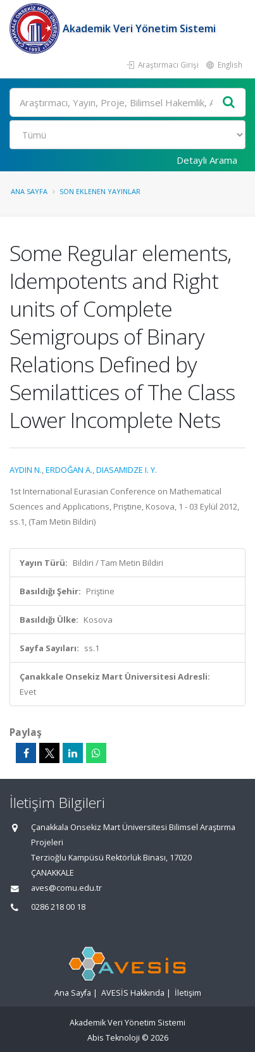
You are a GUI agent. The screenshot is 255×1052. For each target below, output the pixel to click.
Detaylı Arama (207, 160)
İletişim (188, 993)
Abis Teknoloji (113, 1037)
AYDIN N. (25, 469)
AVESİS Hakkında (133, 993)
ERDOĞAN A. (69, 469)
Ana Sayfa (29, 191)
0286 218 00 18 (58, 907)
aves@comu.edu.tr (66, 888)
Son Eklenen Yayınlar (99, 191)
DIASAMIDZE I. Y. (126, 469)
